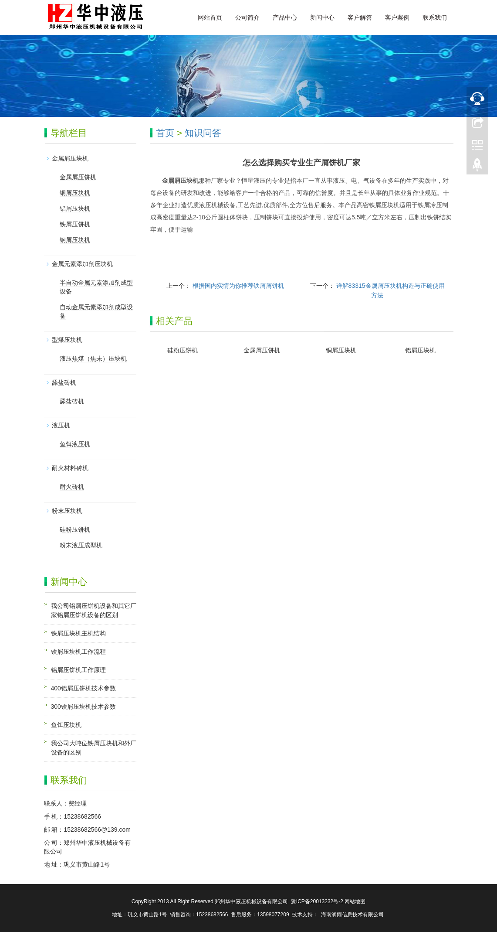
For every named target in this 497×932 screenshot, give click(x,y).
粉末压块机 (67, 510)
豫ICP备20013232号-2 (317, 901)
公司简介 (247, 17)
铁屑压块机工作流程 (78, 651)
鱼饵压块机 (66, 724)
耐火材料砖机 (70, 467)
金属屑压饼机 (261, 350)
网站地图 (355, 901)
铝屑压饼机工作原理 (78, 669)
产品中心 (285, 17)
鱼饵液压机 (75, 443)
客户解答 (360, 17)
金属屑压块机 (70, 158)
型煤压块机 (67, 339)
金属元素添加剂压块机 (82, 263)
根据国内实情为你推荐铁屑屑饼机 (238, 285)
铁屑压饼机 (75, 224)
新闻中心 (322, 17)
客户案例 (397, 17)
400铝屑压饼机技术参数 (83, 688)
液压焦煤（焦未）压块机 (93, 358)
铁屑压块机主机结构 (78, 633)
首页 (165, 133)
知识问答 (203, 133)
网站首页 (210, 17)
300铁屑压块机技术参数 (83, 706)
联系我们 (435, 17)
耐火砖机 (72, 486)
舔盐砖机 (64, 382)
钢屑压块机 (75, 239)
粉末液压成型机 (81, 545)
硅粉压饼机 (182, 350)
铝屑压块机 (420, 350)
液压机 (61, 425)
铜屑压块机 (341, 350)
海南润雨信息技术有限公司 (352, 915)
